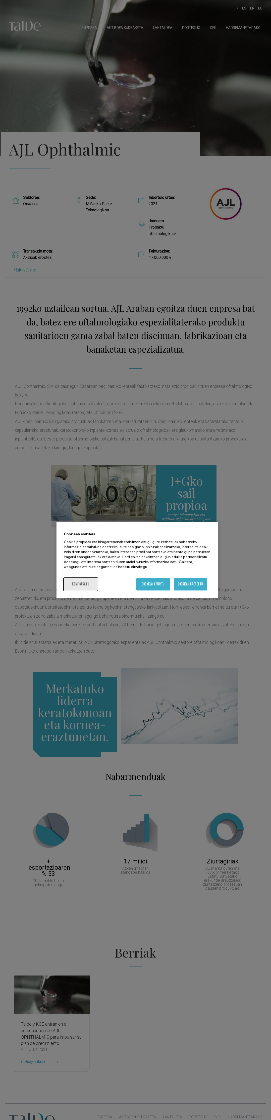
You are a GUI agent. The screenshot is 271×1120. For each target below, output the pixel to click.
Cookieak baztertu (190, 584)
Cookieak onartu (153, 584)
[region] (137, 560)
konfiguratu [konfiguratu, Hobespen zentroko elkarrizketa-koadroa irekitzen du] (80, 584)
